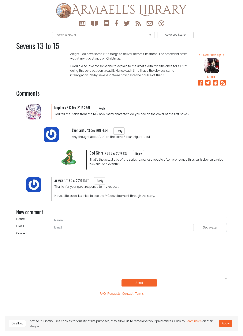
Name (20, 255)
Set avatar (210, 263)
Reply (102, 144)
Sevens (23, 118)
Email (20, 262)
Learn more (193, 321)
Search (175, 34)
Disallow (17, 323)
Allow (226, 323)
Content (22, 269)
